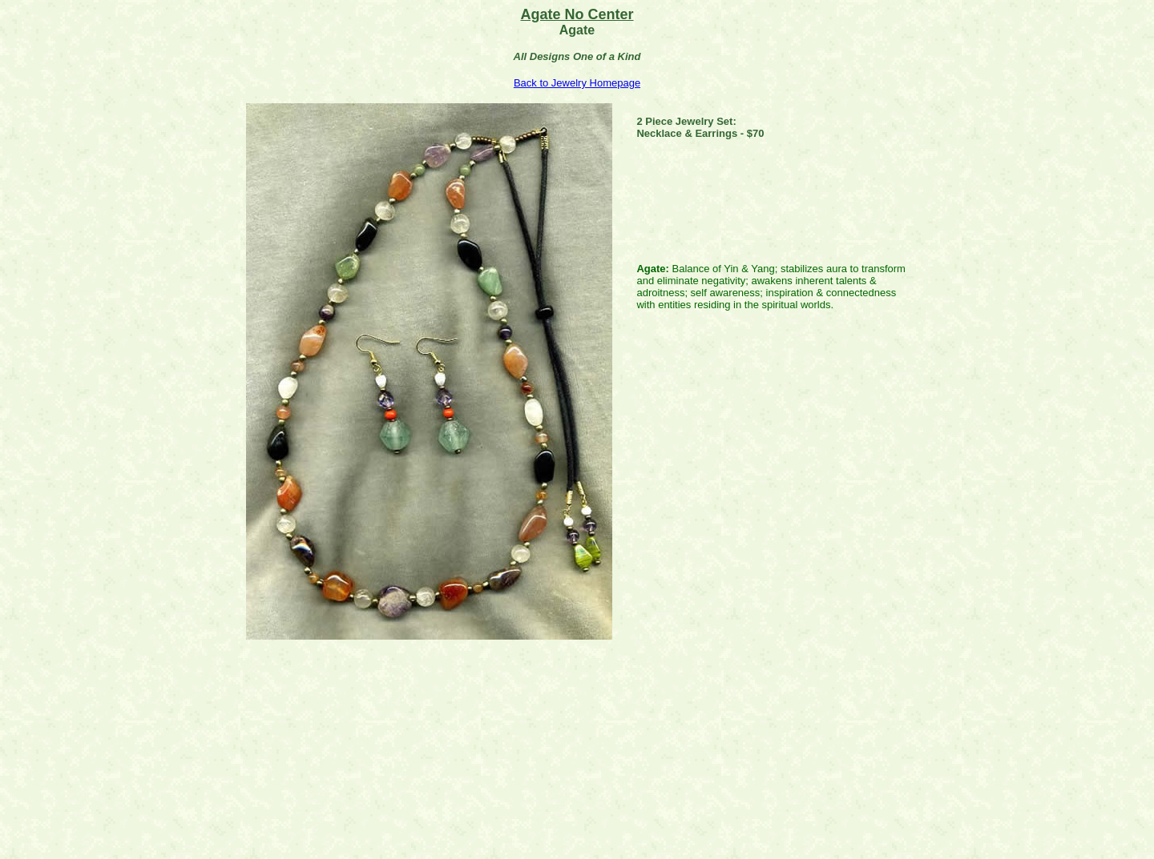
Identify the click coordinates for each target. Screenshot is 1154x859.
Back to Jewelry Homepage (577, 83)
